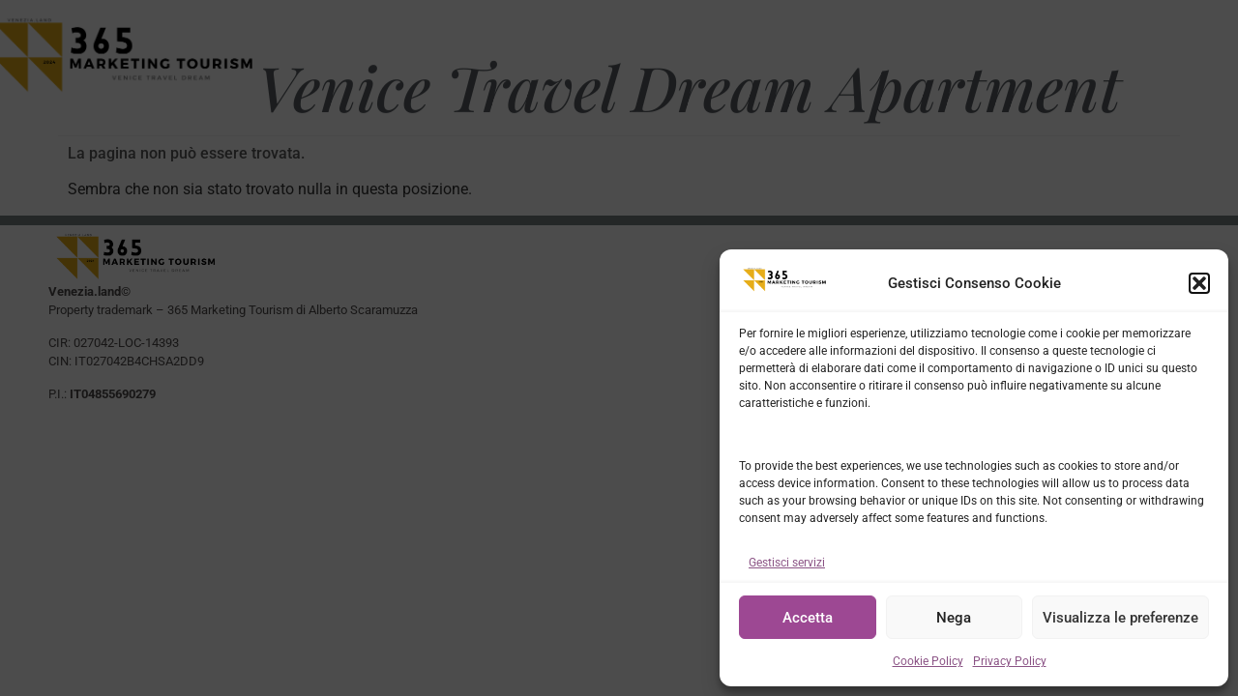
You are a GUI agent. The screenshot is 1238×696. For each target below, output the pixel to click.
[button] (1199, 283)
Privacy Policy (1009, 661)
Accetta (807, 617)
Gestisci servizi (787, 562)
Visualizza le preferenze (1120, 617)
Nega (953, 617)
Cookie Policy (928, 661)
